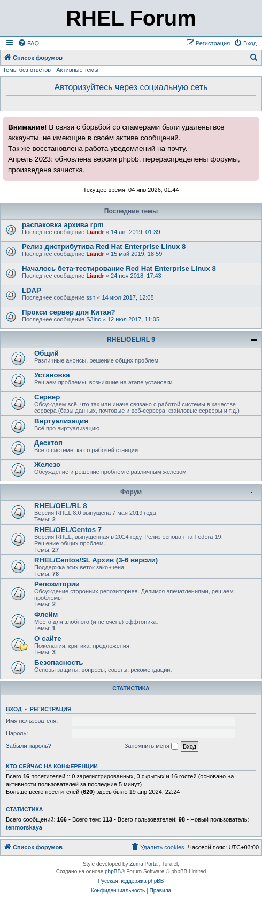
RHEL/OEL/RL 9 (131, 339)
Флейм (46, 614)
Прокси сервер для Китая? (68, 312)
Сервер (47, 397)
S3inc (93, 319)
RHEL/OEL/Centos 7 (68, 530)
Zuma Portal (143, 864)
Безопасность (58, 662)
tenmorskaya (24, 827)
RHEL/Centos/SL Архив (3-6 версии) (96, 560)
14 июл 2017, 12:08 (128, 297)
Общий (46, 353)
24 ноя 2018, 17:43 (136, 275)
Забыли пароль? (28, 746)
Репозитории (57, 584)
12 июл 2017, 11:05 (133, 319)
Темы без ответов (27, 70)
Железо (47, 465)
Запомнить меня (151, 746)
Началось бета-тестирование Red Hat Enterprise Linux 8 (119, 268)
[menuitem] (28, 43)
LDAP (31, 290)
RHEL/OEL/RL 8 (60, 506)
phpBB (113, 871)
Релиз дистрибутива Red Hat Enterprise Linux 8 (104, 247)
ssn (90, 297)
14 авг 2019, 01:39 (135, 232)
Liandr (95, 232)
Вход (13, 709)
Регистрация (51, 709)
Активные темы (77, 70)
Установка (52, 375)
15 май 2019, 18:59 (136, 254)
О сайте (47, 638)
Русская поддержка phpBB (131, 881)
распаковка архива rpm (63, 225)
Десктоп (48, 443)
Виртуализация (61, 421)
